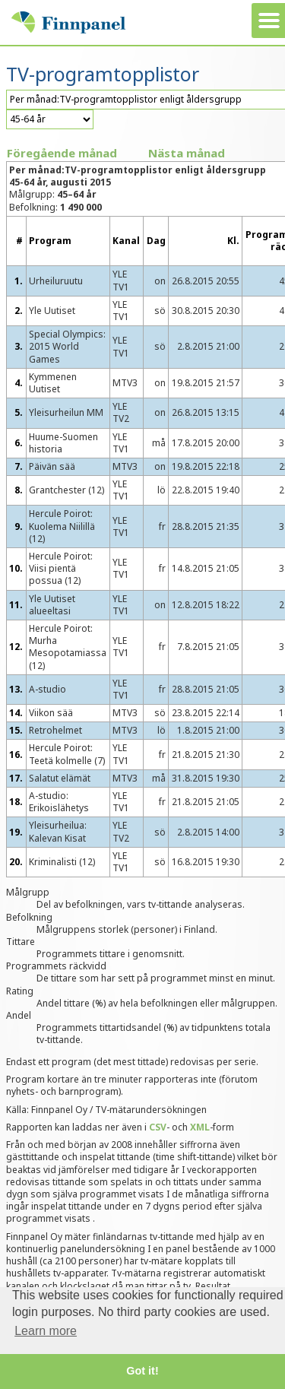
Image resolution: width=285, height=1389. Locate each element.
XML (200, 1127)
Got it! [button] (142, 1371)
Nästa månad (186, 152)
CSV (157, 1127)
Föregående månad (62, 152)
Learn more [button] (45, 1330)
